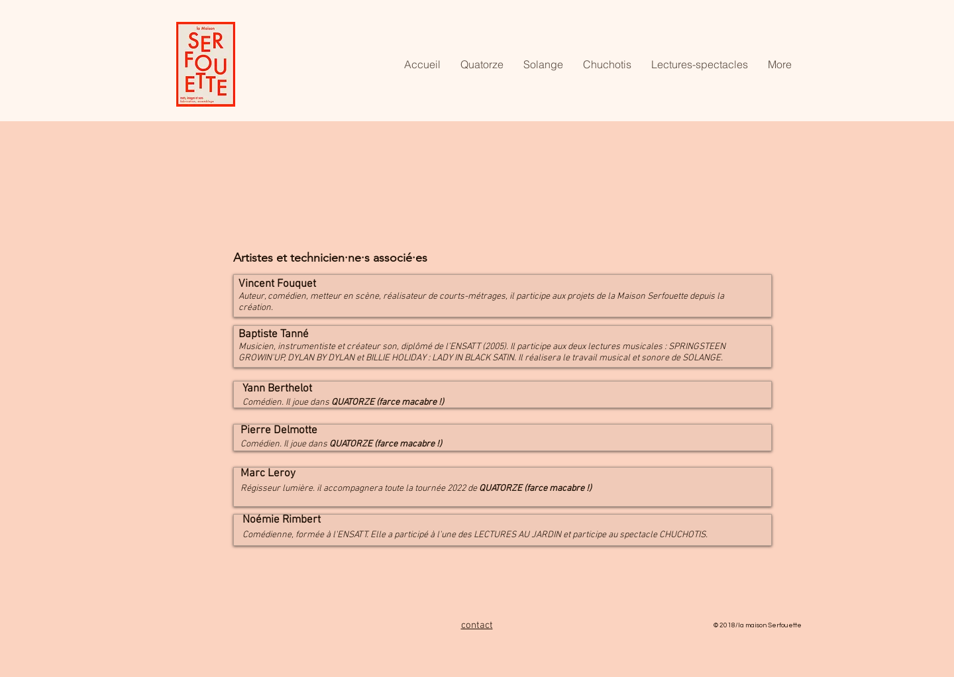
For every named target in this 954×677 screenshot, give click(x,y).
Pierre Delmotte (278, 430)
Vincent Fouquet (277, 284)
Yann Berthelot (277, 388)
